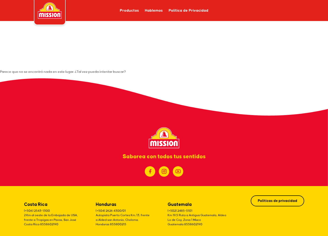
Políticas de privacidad (277, 201)
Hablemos (154, 11)
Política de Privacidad (188, 11)
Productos (129, 11)
